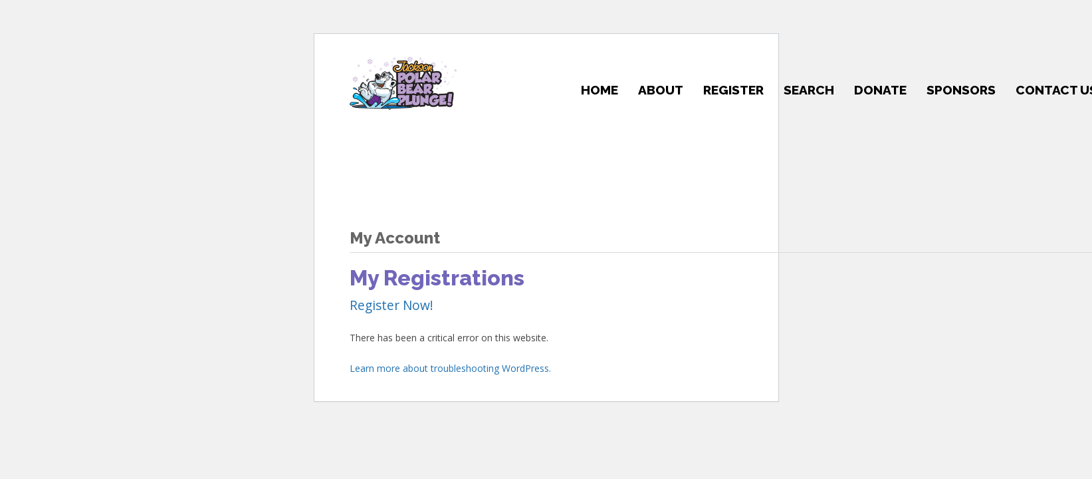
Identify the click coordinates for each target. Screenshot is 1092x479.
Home (599, 89)
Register (733, 89)
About (660, 89)
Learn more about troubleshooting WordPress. (450, 368)
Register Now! (391, 305)
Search (809, 89)
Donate (880, 89)
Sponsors (961, 89)
